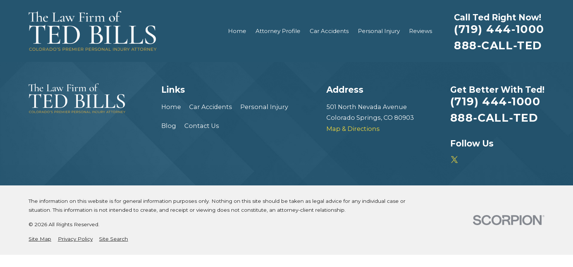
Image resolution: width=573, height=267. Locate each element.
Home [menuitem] (237, 30)
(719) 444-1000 (499, 29)
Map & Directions (353, 128)
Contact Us (201, 125)
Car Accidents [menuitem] (329, 30)
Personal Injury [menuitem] (379, 30)
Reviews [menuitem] (420, 30)
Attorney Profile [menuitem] (278, 30)
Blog (168, 125)
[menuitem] (40, 239)
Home (171, 107)
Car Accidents (210, 107)
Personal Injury (264, 107)
